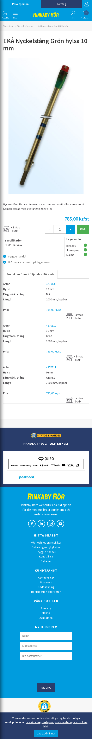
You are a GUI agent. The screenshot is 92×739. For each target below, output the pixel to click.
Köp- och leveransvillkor (46, 542)
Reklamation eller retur (46, 592)
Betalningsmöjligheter (46, 547)
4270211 (51, 367)
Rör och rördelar (25, 26)
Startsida (8, 26)
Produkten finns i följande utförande (30, 274)
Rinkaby (46, 608)
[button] (4, 14)
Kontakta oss (46, 578)
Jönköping (46, 617)
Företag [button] (61, 4)
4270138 (51, 284)
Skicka (46, 687)
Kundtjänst (46, 556)
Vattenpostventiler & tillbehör (53, 26)
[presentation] (51, 671)
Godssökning (46, 587)
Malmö (46, 613)
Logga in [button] (86, 4)
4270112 (51, 325)
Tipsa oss (46, 582)
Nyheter (46, 561)
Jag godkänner (46, 733)
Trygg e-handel (46, 552)
